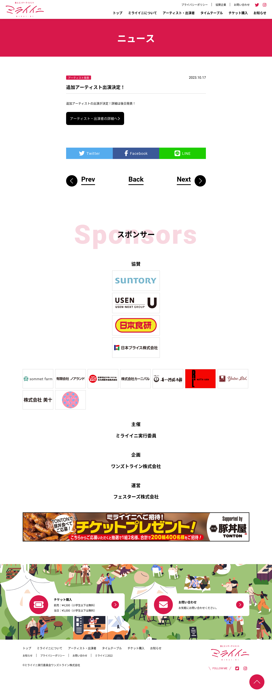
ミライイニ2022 (104, 655)
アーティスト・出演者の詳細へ (93, 118)
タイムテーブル (211, 12)
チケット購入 (238, 12)
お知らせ (259, 12)
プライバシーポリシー (194, 4)
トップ (117, 12)
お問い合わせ (242, 4)
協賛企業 (221, 4)
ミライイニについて (142, 12)
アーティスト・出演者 (179, 12)
